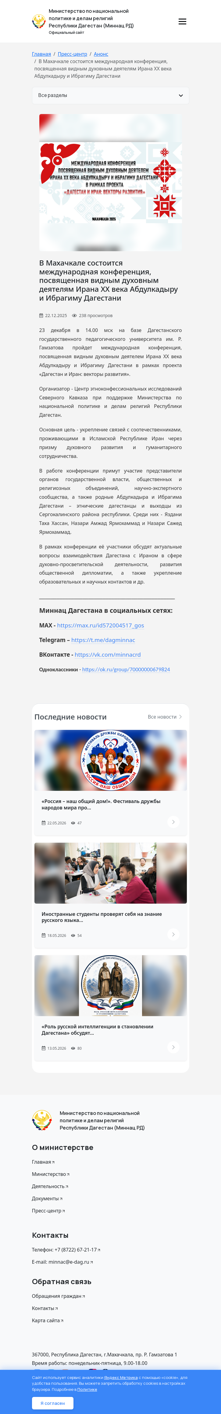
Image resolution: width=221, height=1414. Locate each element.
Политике (87, 1389)
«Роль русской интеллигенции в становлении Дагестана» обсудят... (98, 1029)
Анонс (101, 54)
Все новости (165, 716)
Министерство (51, 1174)
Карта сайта (48, 1320)
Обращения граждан (59, 1296)
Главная (41, 54)
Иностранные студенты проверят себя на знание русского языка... (102, 917)
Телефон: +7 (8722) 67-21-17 (67, 1249)
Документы (47, 1198)
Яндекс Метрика (121, 1377)
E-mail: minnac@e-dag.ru (63, 1262)
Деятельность (50, 1186)
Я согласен (53, 1403)
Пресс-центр (72, 54)
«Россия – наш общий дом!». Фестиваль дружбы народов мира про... (101, 804)
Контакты (45, 1308)
